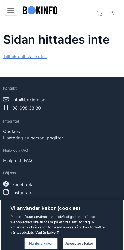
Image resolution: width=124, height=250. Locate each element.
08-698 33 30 (26, 108)
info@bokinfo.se (28, 99)
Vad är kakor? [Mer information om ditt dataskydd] (47, 234)
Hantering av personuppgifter (33, 137)
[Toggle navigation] (10, 10)
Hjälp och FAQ (17, 160)
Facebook (22, 184)
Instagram (22, 192)
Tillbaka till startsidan (25, 56)
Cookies (11, 131)
